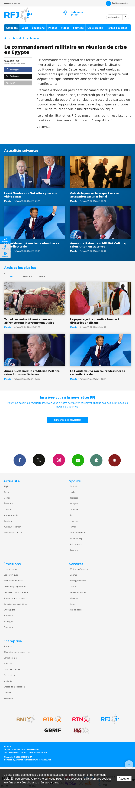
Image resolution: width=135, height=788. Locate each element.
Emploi (73, 604)
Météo (73, 586)
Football (73, 486)
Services (78, 27)
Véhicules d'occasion (79, 569)
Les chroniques (11, 575)
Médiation (8, 681)
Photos (52, 27)
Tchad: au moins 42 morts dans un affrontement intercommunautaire (29, 321)
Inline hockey (76, 538)
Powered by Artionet (13, 760)
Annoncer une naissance (15, 598)
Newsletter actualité (13, 532)
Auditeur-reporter (117, 3)
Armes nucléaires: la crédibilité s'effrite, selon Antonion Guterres (98, 245)
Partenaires (9, 675)
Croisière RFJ (95, 27)
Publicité (8, 663)
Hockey (73, 492)
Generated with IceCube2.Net (37, 760)
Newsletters (78, 460)
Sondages (8, 621)
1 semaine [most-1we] (26, 276)
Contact (7, 692)
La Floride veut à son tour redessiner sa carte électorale (31, 245)
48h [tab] (11, 276)
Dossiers (8, 521)
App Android (114, 460)
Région (7, 486)
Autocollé (8, 615)
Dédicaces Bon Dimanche (16, 592)
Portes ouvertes (117, 27)
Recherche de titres (13, 580)
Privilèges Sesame (78, 580)
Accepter (124, 778)
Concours (8, 627)
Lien (10, 83)
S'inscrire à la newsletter (67, 420)
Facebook (20, 460)
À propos (8, 646)
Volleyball (74, 503)
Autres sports (76, 544)
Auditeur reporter (12, 527)
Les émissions (10, 569)
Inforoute (74, 598)
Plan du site (41, 752)
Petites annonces (78, 592)
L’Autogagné (9, 610)
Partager (12, 69)
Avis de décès (76, 610)
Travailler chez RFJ (12, 669)
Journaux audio (11, 515)
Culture (7, 509)
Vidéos (65, 27)
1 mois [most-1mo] (42, 276)
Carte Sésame (10, 658)
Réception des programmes (17, 652)
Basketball (74, 498)
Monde (34, 38)
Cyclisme (74, 509)
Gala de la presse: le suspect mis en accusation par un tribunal (94, 194)
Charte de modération (14, 687)
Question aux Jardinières (15, 604)
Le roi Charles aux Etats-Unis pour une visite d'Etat (30, 194)
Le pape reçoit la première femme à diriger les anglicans (94, 321)
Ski (71, 515)
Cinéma (73, 575)
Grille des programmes (15, 586)
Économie (8, 503)
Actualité (12, 27)
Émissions (38, 27)
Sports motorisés (78, 532)
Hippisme (74, 521)
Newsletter (9, 698)
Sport (24, 27)
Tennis (73, 527)
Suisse (6, 492)
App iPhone (96, 460)
